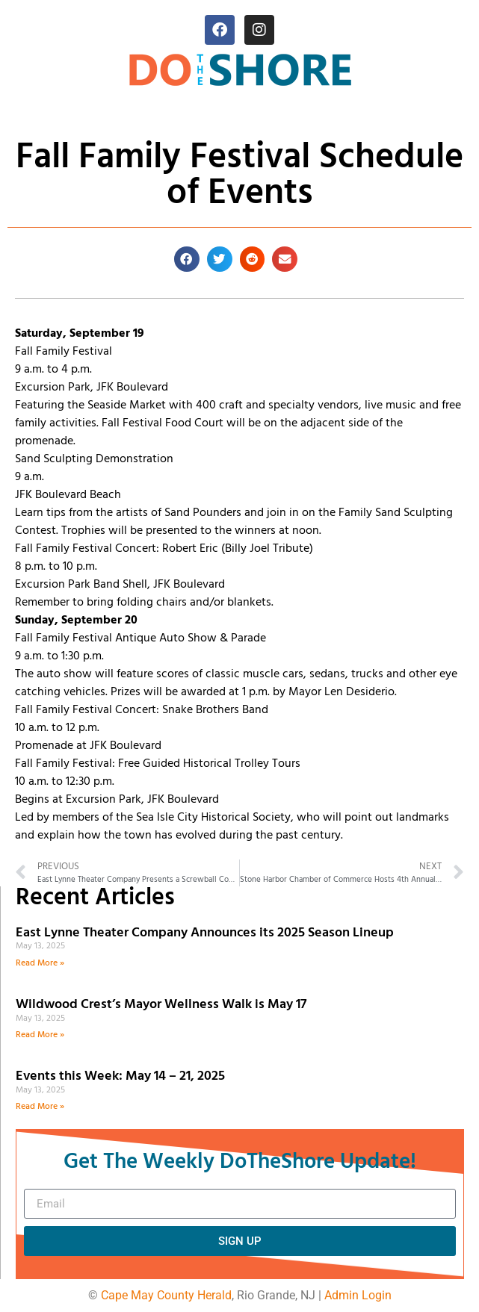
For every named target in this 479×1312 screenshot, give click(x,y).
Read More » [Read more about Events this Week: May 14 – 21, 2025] (40, 1106)
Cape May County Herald (166, 1295)
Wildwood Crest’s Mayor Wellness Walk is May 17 (164, 1005)
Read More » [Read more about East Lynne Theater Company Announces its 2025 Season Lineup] (40, 963)
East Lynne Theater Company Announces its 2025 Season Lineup (206, 933)
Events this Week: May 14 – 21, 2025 (120, 1076)
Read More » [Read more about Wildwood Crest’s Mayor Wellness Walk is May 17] (40, 1034)
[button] (187, 259)
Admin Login (358, 1295)
